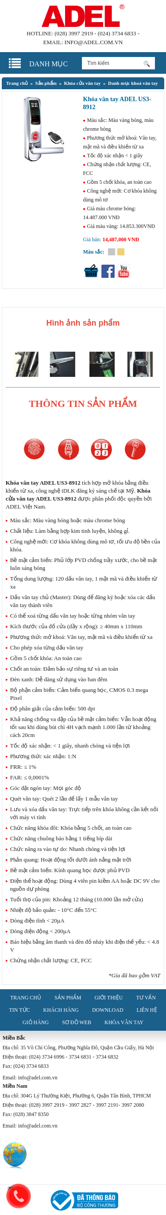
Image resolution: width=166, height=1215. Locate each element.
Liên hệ (147, 1010)
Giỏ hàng (36, 1022)
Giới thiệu (108, 998)
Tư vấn (146, 998)
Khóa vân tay (123, 1022)
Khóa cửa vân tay (82, 83)
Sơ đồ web (76, 1022)
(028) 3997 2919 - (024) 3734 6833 (95, 33)
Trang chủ (17, 83)
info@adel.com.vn (94, 42)
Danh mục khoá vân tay (133, 83)
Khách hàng (61, 1010)
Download (108, 1010)
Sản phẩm (46, 83)
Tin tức (19, 1010)
